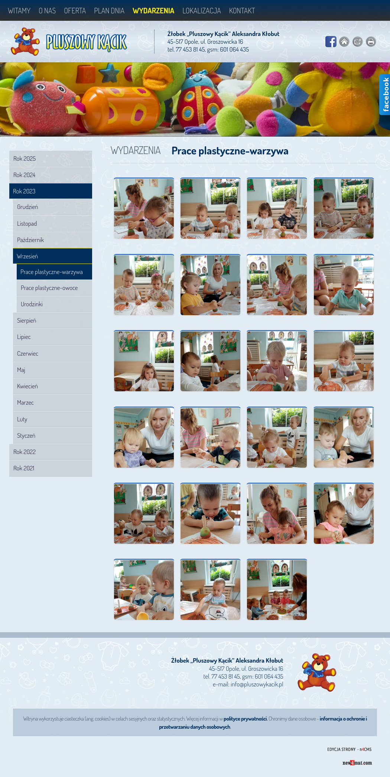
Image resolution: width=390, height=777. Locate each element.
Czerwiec (27, 353)
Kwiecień (27, 386)
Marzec (25, 402)
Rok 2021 (23, 468)
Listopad (27, 223)
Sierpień (26, 320)
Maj (21, 369)
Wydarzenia (153, 10)
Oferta (75, 10)
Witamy (19, 10)
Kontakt (242, 10)
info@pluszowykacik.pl (257, 684)
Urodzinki (32, 304)
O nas (47, 10)
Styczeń (26, 435)
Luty (22, 419)
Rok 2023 (24, 191)
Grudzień (27, 206)
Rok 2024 (24, 175)
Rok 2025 (24, 158)
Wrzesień (27, 256)
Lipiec (24, 336)
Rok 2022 (24, 452)
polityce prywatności (245, 718)
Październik (30, 240)
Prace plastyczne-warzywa (51, 271)
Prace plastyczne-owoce (49, 287)
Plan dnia (109, 10)
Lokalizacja (201, 10)
